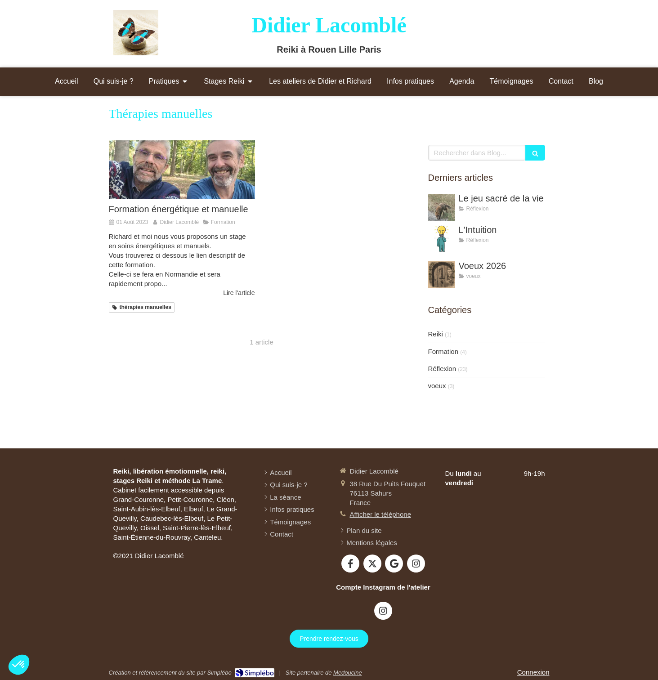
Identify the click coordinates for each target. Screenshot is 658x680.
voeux (437, 385)
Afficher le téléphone (381, 514)
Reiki (435, 334)
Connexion (533, 672)
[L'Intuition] (441, 238)
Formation (443, 351)
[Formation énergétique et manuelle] (182, 169)
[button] (19, 665)
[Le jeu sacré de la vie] (441, 207)
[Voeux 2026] (441, 274)
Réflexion (442, 368)
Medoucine (347, 672)
